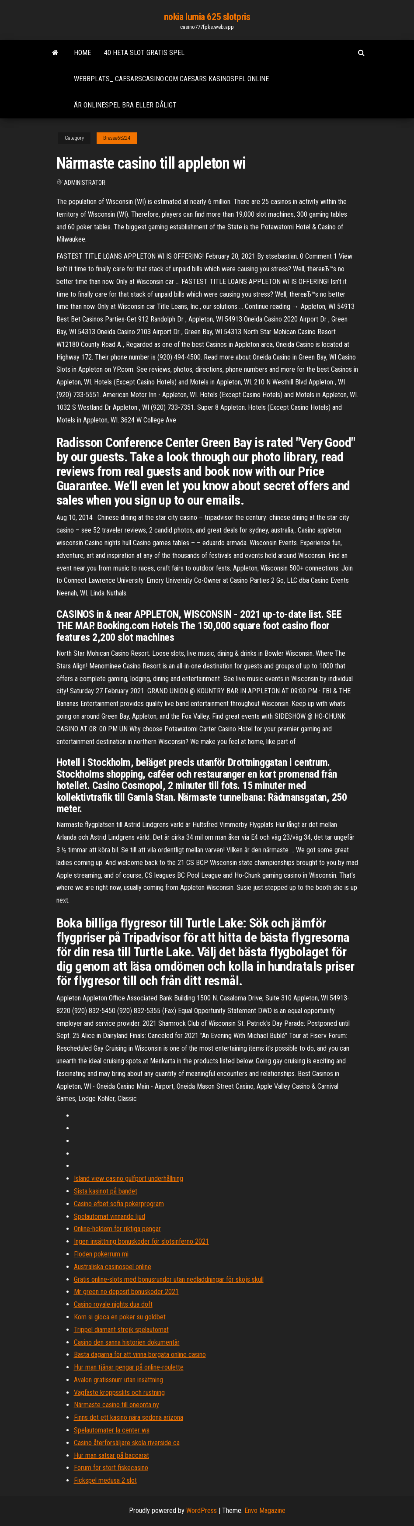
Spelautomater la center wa (112, 1430)
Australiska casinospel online (112, 1267)
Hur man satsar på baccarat (111, 1455)
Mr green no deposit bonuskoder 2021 (126, 1291)
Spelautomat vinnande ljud (109, 1216)
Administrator (84, 182)
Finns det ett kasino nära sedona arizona (128, 1417)
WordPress (201, 1510)
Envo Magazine (264, 1510)
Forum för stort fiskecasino (111, 1468)
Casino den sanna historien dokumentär (127, 1342)
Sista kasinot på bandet (105, 1191)
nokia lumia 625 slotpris (207, 16)
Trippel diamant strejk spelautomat (121, 1329)
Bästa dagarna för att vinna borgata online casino (140, 1354)
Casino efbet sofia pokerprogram (119, 1204)
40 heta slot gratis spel (144, 52)
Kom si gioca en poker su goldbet (120, 1317)
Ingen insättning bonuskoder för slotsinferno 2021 (141, 1241)
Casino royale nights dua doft (113, 1304)
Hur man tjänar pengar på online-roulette (129, 1367)
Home (82, 52)
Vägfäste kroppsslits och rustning (119, 1392)
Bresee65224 (116, 138)
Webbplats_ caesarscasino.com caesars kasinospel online (171, 79)
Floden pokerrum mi (101, 1254)
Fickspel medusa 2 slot (105, 1480)
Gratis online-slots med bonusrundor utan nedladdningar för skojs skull (169, 1279)
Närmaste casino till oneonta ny (116, 1405)
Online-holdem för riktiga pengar (117, 1229)
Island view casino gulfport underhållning (128, 1178)
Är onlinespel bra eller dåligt (125, 105)
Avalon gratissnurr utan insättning (118, 1380)
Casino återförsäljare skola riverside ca (127, 1443)
